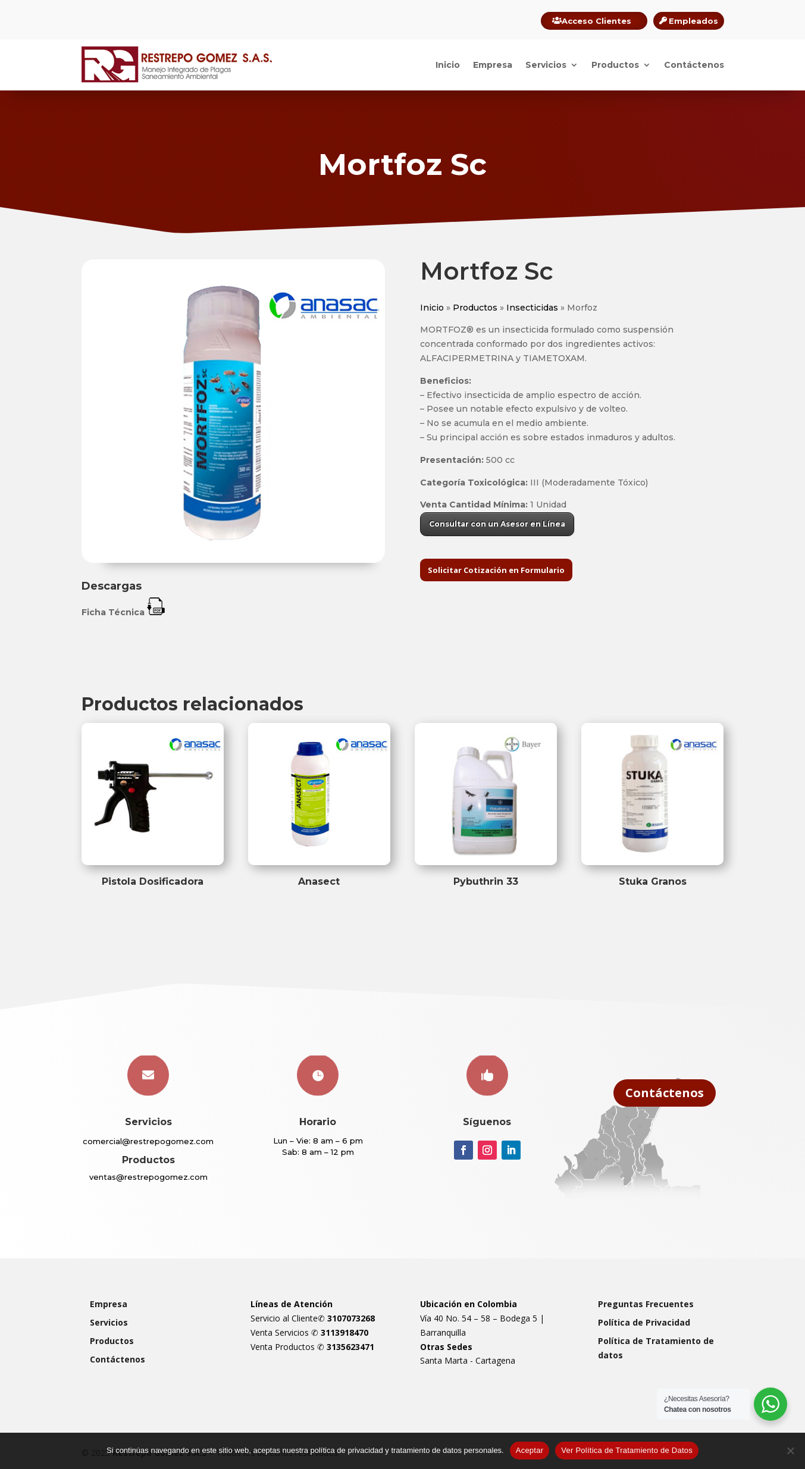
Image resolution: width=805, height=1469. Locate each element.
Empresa (492, 64)
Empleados (693, 21)
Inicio (448, 64)
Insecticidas (532, 307)
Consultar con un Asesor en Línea (497, 523)
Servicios (545, 64)
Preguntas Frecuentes (646, 1304)
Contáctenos (694, 64)
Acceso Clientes (596, 21)
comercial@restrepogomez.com (148, 1141)
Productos (615, 64)
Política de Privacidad (644, 1322)
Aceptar (530, 1450)
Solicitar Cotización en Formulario (496, 570)
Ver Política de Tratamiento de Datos (627, 1450)
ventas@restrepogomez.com (148, 1177)
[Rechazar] (790, 1451)
